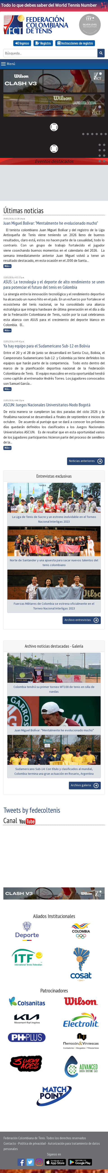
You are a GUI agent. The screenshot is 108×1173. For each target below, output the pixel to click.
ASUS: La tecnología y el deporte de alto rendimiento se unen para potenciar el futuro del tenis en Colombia (54, 284)
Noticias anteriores (86, 461)
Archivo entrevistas (82, 620)
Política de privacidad (32, 1143)
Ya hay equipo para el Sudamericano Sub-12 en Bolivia (46, 346)
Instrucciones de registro (75, 43)
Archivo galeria (85, 785)
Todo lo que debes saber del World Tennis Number (54, 5)
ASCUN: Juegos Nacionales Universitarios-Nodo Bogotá (46, 405)
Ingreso (22, 43)
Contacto (10, 1143)
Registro (43, 43)
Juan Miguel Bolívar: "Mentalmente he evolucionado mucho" (50, 223)
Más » (7, 266)
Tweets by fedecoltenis (31, 810)
